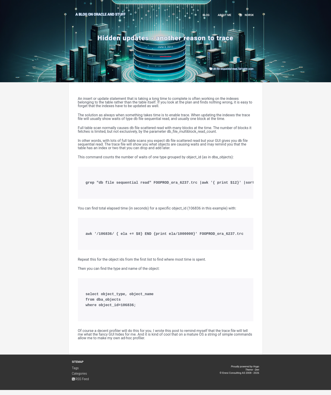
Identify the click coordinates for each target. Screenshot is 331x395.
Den (257, 374)
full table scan (246, 68)
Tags (75, 373)
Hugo (256, 371)
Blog (206, 15)
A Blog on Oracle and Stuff (101, 14)
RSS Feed (80, 384)
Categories (79, 378)
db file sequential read (225, 68)
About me (224, 15)
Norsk (246, 15)
